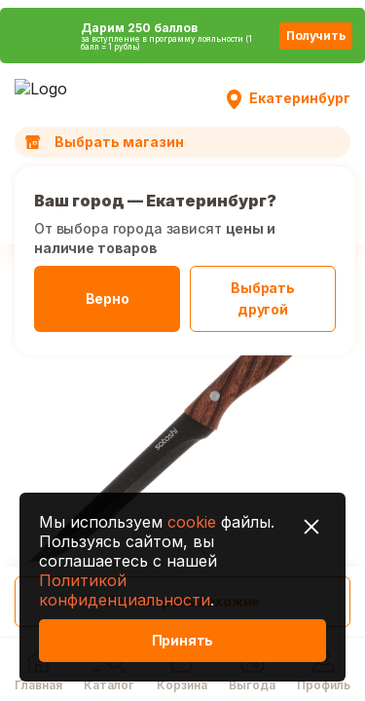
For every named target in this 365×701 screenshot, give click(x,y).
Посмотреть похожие (182, 601)
